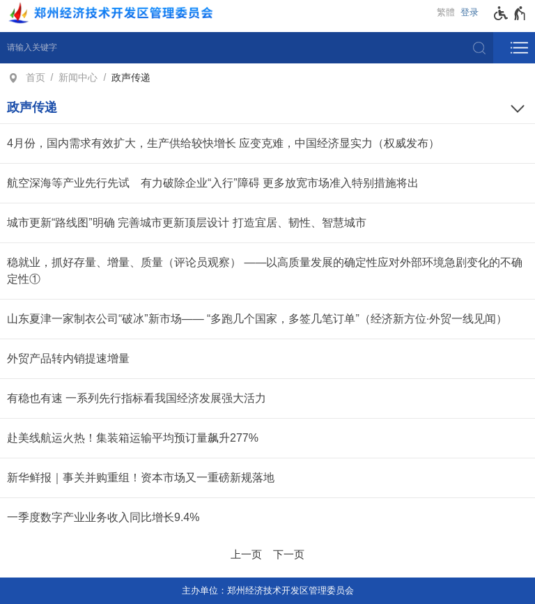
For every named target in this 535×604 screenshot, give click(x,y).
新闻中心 (78, 77)
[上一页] (246, 552)
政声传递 (130, 77)
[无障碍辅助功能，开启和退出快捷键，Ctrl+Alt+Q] (510, 13)
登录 (469, 12)
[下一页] (289, 552)
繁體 (446, 12)
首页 (35, 77)
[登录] (473, 12)
